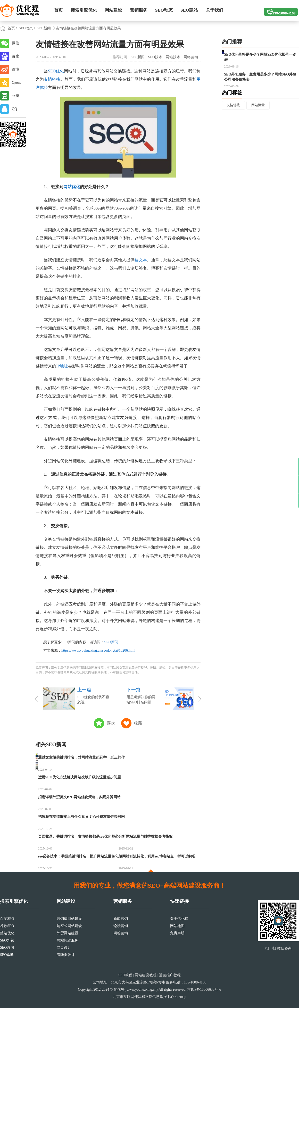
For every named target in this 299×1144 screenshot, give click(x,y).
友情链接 (52, 79)
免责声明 (177, 1069)
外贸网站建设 (67, 1069)
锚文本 (141, 260)
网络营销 (191, 57)
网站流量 (261, 130)
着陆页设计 (66, 1090)
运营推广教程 (170, 1111)
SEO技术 (155, 57)
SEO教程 (125, 1111)
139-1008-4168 (278, 10)
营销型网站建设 (69, 1054)
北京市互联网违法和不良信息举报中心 (143, 1132)
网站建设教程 (145, 1111)
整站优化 (7, 1069)
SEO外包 (7, 1076)
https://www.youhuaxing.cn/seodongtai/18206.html (98, 650)
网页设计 (64, 1083)
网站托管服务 (67, 1076)
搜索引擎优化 (84, 10)
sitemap (180, 1132)
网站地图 (177, 1062)
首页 (58, 10)
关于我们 (214, 10)
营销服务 (138, 10)
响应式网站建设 (69, 1062)
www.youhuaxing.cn (141, 1125)
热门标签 (232, 118)
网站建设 (113, 10)
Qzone (16, 83)
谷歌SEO (7, 1062)
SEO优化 (56, 71)
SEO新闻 (44, 28)
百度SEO (7, 1054)
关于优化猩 (179, 1054)
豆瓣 (15, 96)
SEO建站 (189, 10)
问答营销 (120, 1069)
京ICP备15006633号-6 (204, 1125)
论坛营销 (120, 1062)
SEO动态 (164, 10)
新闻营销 (120, 1054)
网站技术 (173, 57)
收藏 (138, 723)
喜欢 (111, 723)
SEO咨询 (7, 1083)
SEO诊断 (7, 1090)
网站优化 (71, 186)
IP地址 (62, 366)
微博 (15, 69)
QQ (14, 109)
